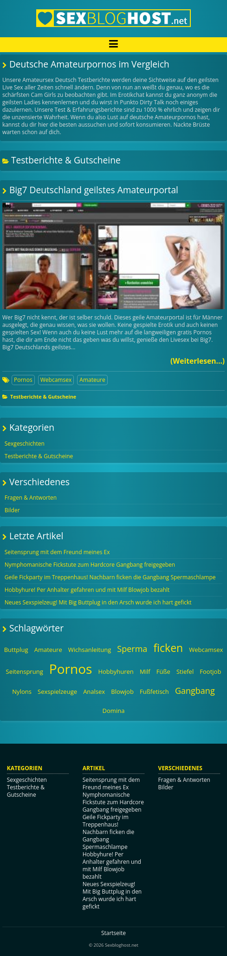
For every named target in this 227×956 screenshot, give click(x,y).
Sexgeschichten (25, 443)
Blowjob (122, 691)
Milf (145, 671)
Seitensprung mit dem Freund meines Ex (57, 552)
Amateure (92, 380)
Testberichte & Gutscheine (43, 396)
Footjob (210, 671)
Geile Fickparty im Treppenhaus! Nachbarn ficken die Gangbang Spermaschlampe (110, 577)
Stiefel (185, 671)
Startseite (113, 933)
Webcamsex (55, 380)
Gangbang (195, 690)
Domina (114, 710)
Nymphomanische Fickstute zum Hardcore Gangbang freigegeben (90, 565)
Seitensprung (24, 671)
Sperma (132, 648)
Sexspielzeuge (57, 691)
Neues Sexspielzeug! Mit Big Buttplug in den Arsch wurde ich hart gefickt (98, 602)
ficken (168, 647)
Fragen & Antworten (31, 498)
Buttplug (16, 649)
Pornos (23, 380)
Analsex (94, 691)
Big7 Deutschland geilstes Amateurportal (93, 189)
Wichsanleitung (89, 649)
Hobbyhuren (115, 671)
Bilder (12, 510)
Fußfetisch (154, 691)
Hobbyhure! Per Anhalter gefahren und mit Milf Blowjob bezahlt (87, 590)
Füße (163, 671)
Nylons (22, 691)
